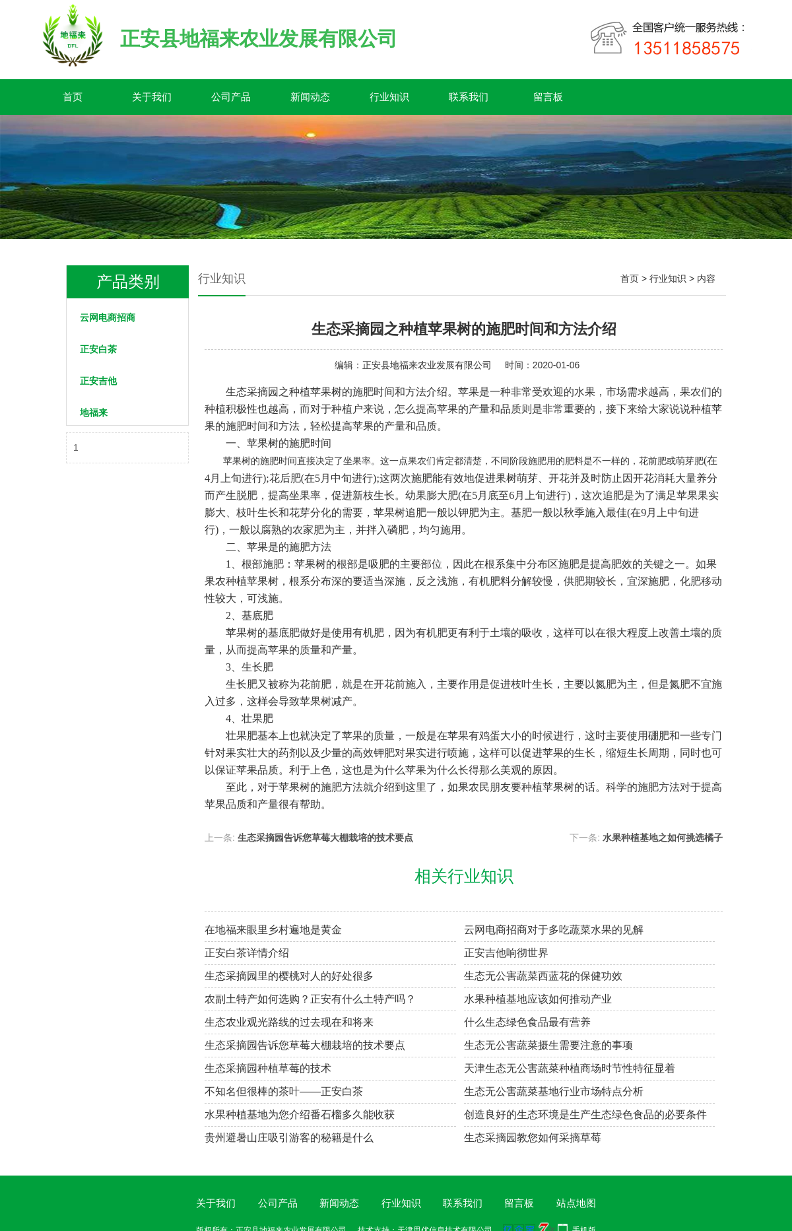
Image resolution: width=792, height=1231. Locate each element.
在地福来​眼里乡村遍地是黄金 (273, 929)
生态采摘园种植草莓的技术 (268, 1068)
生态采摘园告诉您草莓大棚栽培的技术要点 (325, 837)
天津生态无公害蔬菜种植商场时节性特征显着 (569, 1068)
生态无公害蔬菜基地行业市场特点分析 (554, 1091)
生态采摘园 (252, 391)
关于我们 (152, 96)
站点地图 (576, 1203)
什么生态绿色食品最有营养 (527, 1022)
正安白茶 (98, 349)
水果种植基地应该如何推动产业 (538, 999)
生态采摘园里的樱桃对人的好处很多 (289, 975)
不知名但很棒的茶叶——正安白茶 (284, 1091)
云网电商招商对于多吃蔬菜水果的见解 (554, 929)
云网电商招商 (107, 317)
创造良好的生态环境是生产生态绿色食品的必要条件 (585, 1114)
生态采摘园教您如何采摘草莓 (532, 1137)
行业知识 (389, 96)
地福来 (94, 412)
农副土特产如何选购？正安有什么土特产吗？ (310, 999)
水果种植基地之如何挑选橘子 (663, 837)
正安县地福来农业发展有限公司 (427, 365)
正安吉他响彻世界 (506, 952)
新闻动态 (310, 96)
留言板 (548, 96)
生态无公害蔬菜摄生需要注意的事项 (548, 1045)
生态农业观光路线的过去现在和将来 (289, 1022)
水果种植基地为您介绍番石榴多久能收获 (300, 1114)
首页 (72, 96)
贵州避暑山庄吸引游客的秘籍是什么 (289, 1137)
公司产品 (231, 96)
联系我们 (468, 96)
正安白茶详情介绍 (247, 952)
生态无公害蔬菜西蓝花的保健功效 (543, 975)
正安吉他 (98, 381)
